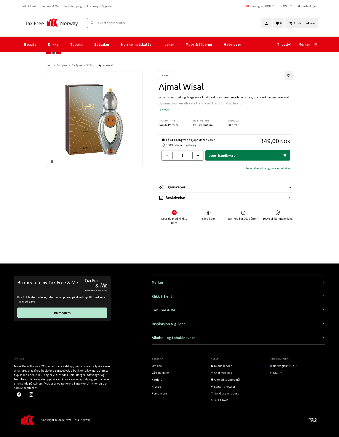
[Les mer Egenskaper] (226, 187)
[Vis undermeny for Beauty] (42, 44)
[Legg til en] (196, 155)
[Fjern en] (169, 155)
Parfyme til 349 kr (83, 65)
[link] (28, 6)
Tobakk (76, 44)
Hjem (49, 65)
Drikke (53, 44)
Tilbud (284, 44)
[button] (166, 110)
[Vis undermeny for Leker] (179, 44)
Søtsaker (101, 44)
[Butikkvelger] (286, 6)
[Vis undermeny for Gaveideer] (247, 44)
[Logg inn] (266, 23)
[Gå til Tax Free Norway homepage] (51, 23)
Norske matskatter (137, 44)
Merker (304, 44)
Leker (169, 44)
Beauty (30, 44)
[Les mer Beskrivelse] (226, 197)
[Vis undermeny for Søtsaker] (115, 44)
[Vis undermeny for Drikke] (64, 44)
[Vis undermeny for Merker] (315, 44)
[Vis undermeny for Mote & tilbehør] (218, 44)
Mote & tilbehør (199, 44)
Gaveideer (232, 44)
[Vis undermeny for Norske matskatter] (158, 44)
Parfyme (62, 65)
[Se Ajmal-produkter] (166, 75)
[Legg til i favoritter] (289, 75)
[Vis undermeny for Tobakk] (88, 44)
